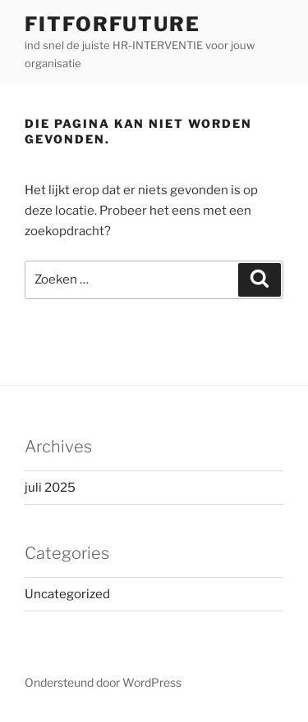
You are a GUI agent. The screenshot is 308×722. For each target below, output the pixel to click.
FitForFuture (112, 24)
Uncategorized (67, 594)
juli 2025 (50, 487)
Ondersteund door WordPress (103, 682)
